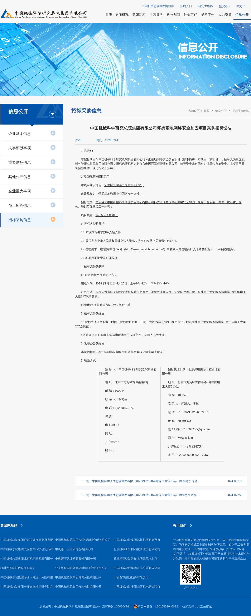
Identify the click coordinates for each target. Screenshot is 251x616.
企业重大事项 (32, 190)
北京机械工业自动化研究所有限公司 (137, 549)
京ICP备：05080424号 (117, 606)
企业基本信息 (32, 133)
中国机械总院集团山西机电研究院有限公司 (137, 588)
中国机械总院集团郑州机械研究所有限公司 (137, 541)
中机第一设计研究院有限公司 (74, 549)
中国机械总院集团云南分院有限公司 (78, 586)
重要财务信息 (32, 162)
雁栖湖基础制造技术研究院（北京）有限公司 (137, 560)
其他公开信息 (32, 176)
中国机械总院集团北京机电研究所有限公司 (26, 560)
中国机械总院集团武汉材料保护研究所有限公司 (26, 550)
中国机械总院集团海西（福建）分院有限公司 (26, 579)
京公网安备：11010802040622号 (157, 606)
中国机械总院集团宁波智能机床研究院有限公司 (26, 588)
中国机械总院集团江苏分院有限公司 (137, 568)
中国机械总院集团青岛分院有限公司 (78, 577)
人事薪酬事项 (32, 147)
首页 (207, 110)
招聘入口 (186, 6)
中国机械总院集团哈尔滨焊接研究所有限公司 (26, 541)
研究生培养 (205, 6)
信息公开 (221, 110)
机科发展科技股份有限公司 (17, 568)
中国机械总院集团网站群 (158, 6)
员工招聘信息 (32, 205)
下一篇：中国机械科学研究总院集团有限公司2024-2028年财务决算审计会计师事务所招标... (161, 495)
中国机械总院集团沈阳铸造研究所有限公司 (83, 539)
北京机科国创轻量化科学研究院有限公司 (81, 568)
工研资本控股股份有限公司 (131, 577)
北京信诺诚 (204, 606)
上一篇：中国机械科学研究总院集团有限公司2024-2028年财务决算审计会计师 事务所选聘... (161, 481)
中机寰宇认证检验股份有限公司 (75, 558)
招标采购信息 (32, 219)
